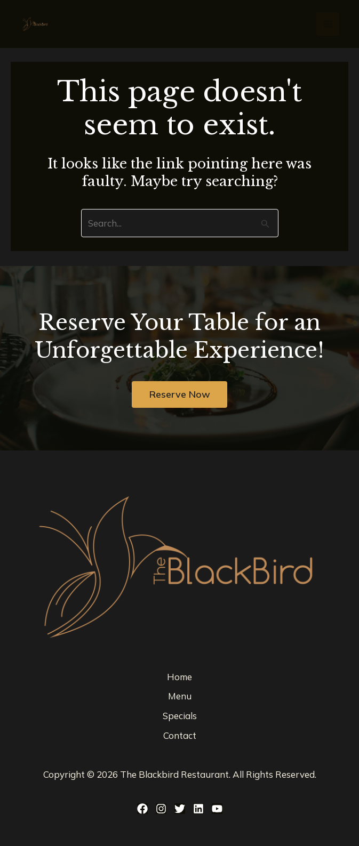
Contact (179, 736)
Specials (180, 716)
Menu (180, 696)
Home (179, 676)
